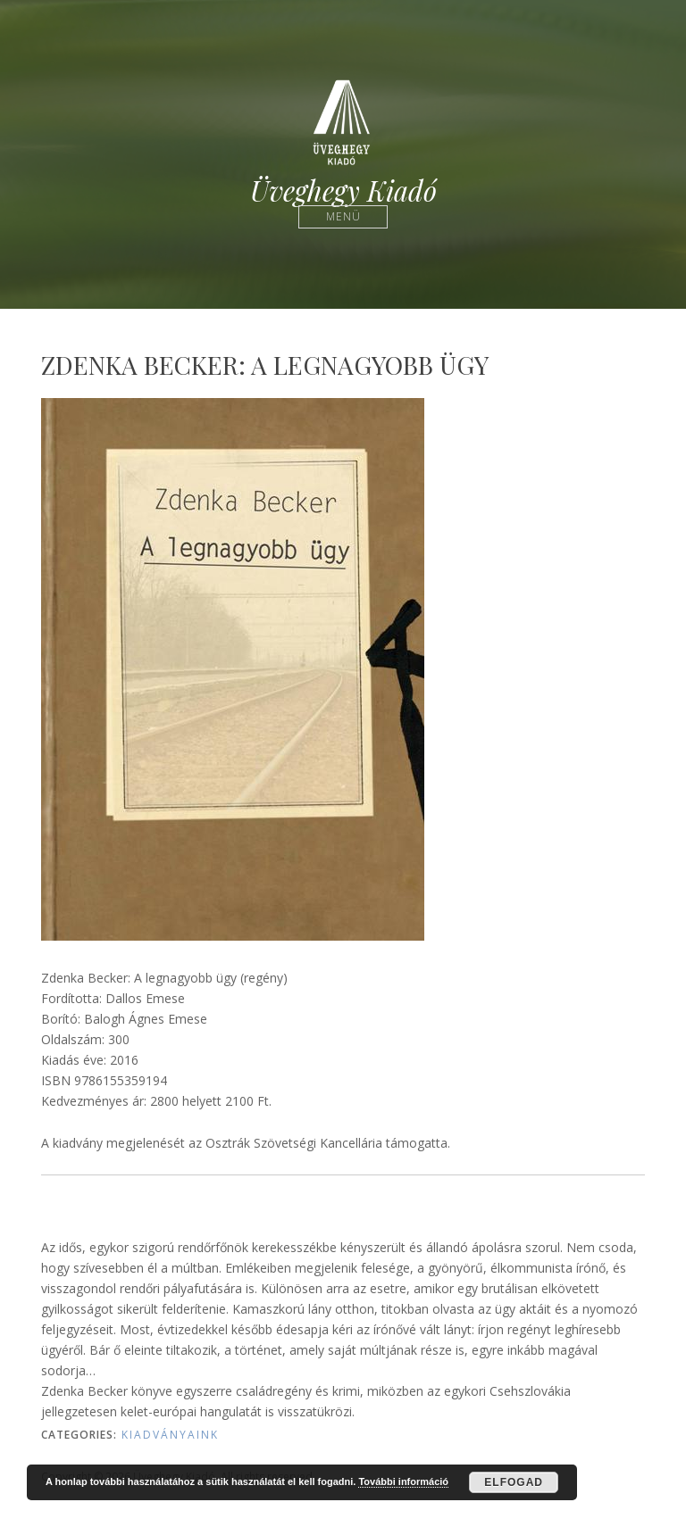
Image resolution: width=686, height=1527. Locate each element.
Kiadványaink (170, 1434)
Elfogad (513, 1482)
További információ (403, 1481)
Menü (343, 216)
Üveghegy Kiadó (343, 190)
